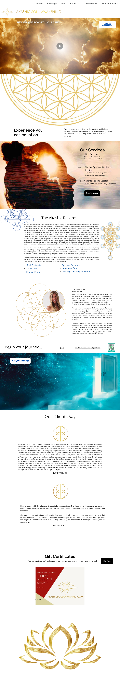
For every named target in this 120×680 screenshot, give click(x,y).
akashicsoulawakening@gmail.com (87, 348)
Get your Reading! (20, 360)
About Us (75, 3)
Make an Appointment (107, 24)
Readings (52, 3)
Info (64, 3)
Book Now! (92, 193)
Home (39, 3)
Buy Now (107, 561)
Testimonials (91, 3)
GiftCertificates (110, 3)
